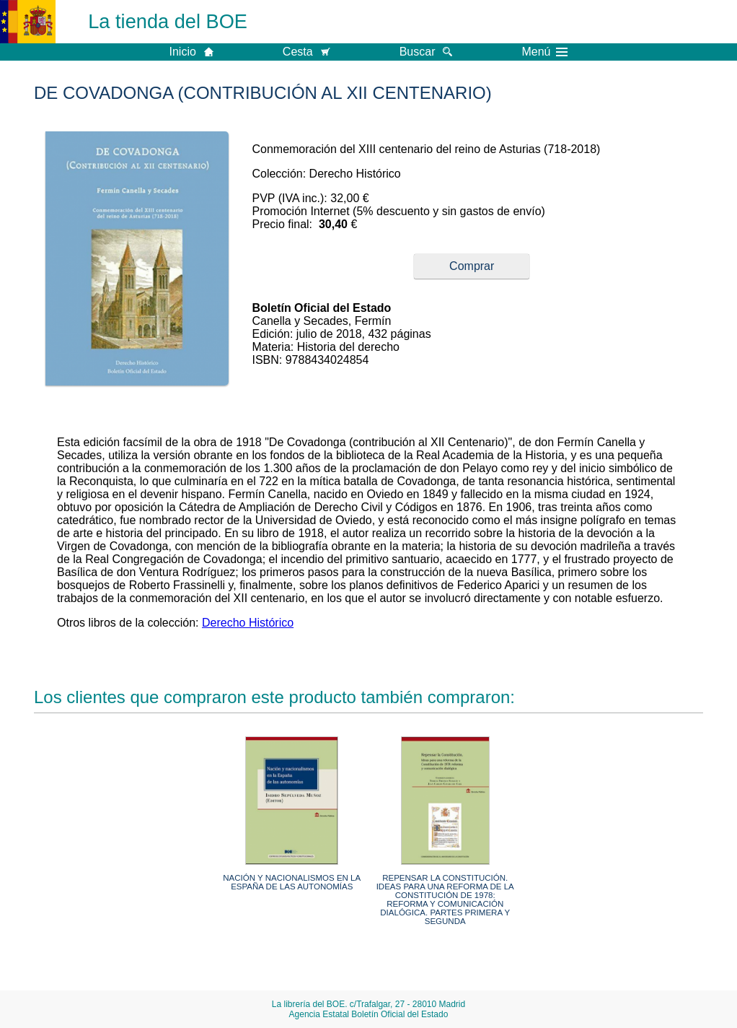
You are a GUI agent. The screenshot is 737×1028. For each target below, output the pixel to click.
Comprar (471, 266)
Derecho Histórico (248, 623)
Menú (544, 52)
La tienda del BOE (167, 21)
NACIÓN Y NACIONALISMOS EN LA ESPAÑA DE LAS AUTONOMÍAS (292, 882)
